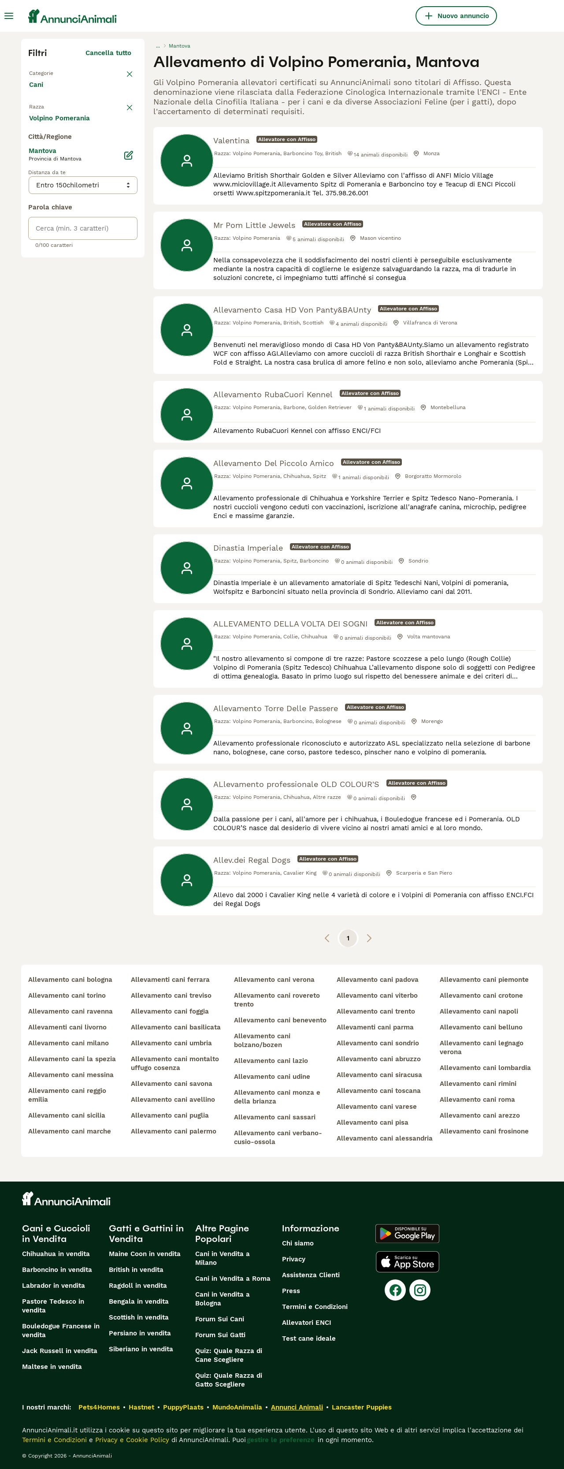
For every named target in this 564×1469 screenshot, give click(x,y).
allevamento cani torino (67, 995)
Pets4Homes (99, 1407)
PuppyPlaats (183, 1407)
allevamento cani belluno (481, 1027)
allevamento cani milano (68, 1043)
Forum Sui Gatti (220, 1335)
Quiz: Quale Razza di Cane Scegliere (228, 1355)
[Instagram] (419, 1290)
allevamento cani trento (376, 1011)
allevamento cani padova (378, 980)
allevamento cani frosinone (484, 1131)
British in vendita (136, 1270)
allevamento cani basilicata (176, 1027)
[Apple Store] (407, 1261)
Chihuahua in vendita (56, 1254)
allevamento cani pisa (372, 1122)
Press (291, 1291)
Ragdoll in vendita (138, 1286)
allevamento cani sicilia (66, 1115)
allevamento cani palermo (173, 1131)
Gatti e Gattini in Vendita (146, 1233)
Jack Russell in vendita (59, 1351)
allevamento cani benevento (280, 1020)
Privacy (293, 1259)
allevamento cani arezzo (480, 1115)
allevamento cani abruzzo (379, 1059)
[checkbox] (33, 159)
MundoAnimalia (237, 1407)
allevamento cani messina (71, 1075)
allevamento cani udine (272, 1077)
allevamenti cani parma (375, 1027)
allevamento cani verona (274, 980)
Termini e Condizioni (315, 1307)
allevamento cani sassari (274, 1117)
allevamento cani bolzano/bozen (262, 1040)
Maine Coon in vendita (145, 1254)
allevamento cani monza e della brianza (277, 1097)
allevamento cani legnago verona (481, 1047)
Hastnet (141, 1407)
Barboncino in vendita (57, 1270)
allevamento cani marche (69, 1131)
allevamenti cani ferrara (170, 980)
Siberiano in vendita (141, 1349)
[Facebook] (395, 1290)
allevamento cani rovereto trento (277, 1000)
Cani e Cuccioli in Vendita (56, 1233)
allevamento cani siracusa (379, 1075)
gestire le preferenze (281, 1440)
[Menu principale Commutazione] (9, 16)
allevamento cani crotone (481, 995)
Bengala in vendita (139, 1301)
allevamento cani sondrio (378, 1043)
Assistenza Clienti (311, 1275)
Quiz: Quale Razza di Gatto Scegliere (228, 1380)
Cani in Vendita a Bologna (222, 1298)
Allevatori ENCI (306, 1323)
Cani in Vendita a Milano (222, 1258)
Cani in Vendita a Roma (233, 1279)
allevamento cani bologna (70, 980)
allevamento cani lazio (271, 1061)
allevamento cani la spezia (72, 1059)
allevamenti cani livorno (67, 1027)
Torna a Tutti (49, 72)
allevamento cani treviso (171, 995)
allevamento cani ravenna (70, 1011)
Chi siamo (298, 1243)
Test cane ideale (309, 1338)
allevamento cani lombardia (485, 1068)
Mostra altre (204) (108, 319)
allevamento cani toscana (379, 1091)
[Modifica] (128, 358)
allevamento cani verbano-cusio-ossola (278, 1137)
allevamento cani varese (377, 1107)
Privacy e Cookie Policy (131, 1440)
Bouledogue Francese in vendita (61, 1330)
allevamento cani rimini (478, 1084)
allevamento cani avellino (173, 1100)
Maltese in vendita (52, 1367)
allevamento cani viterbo (377, 995)
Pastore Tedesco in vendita (53, 1305)
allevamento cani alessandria (385, 1138)
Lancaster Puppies (362, 1407)
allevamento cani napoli (479, 1011)
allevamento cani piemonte (484, 980)
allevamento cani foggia (170, 1011)
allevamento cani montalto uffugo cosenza (175, 1063)
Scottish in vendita (139, 1317)
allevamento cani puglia (170, 1115)
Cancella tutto (108, 53)
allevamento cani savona (171, 1084)
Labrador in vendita (53, 1286)
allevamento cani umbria (171, 1043)
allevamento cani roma (477, 1100)
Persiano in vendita (140, 1333)
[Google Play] (407, 1233)
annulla (119, 113)
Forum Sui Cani (219, 1319)
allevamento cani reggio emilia (67, 1095)
